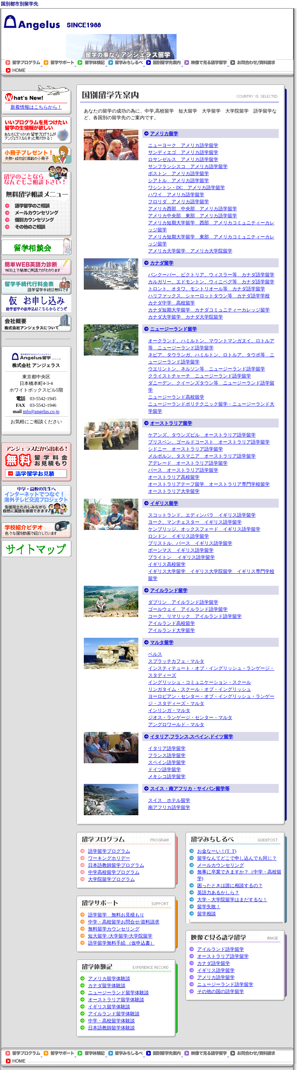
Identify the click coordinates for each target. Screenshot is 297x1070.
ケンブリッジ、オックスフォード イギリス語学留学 (204, 529)
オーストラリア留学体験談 (116, 999)
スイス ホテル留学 (169, 800)
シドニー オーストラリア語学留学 (185, 449)
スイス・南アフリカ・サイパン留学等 (190, 788)
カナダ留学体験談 (107, 985)
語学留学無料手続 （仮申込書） (121, 943)
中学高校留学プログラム (114, 872)
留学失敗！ (209, 906)
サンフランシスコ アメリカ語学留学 (188, 166)
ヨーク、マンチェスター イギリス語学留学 (195, 522)
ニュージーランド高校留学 (176, 397)
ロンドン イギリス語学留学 (178, 536)
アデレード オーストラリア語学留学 (188, 463)
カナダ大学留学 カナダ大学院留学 (185, 317)
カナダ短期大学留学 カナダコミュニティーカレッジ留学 (209, 310)
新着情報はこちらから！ (36, 107)
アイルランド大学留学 (171, 630)
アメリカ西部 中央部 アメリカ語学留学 (192, 208)
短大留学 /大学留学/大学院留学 (120, 936)
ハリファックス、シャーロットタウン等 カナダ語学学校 (209, 296)
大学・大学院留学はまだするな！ (232, 899)
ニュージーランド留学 (173, 329)
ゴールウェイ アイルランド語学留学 (188, 609)
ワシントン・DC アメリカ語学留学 (186, 187)
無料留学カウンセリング (114, 929)
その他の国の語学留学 (220, 991)
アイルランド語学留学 (220, 949)
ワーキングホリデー (109, 858)
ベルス (155, 654)
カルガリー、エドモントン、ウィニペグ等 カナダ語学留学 (211, 281)
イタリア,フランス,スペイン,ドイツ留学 (191, 736)
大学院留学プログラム (111, 879)
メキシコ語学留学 (167, 776)
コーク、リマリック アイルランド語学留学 (195, 616)
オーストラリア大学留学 (174, 491)
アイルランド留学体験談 (114, 1013)
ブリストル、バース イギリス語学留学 (190, 543)
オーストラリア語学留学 (223, 956)
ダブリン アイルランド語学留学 (183, 602)
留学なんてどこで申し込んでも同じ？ (237, 858)
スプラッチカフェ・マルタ (176, 661)
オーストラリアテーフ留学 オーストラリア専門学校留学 (209, 484)
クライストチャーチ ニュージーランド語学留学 (199, 376)
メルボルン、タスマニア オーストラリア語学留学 (202, 456)
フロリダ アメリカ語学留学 (178, 201)
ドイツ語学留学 (164, 769)
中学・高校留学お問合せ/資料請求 (123, 922)
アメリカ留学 (164, 133)
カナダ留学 (161, 263)
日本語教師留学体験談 (111, 1028)
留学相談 (206, 913)
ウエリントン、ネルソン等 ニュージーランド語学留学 (206, 369)
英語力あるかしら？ (218, 892)
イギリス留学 (164, 503)
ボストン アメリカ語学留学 (178, 173)
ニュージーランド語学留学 (225, 984)
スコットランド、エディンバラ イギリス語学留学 (202, 515)
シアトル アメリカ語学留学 (178, 180)
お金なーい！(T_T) (217, 851)
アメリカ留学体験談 (109, 978)
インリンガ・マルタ (169, 710)
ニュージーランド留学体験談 (118, 992)
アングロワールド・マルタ (176, 724)
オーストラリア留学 (171, 423)
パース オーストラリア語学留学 (183, 470)
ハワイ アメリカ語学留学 (176, 194)
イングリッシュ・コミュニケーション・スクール (199, 682)
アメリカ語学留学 (216, 977)
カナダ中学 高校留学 (171, 303)
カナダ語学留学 (213, 963)
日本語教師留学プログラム (116, 865)
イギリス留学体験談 (109, 1006)
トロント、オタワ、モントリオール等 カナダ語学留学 (206, 289)
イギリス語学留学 (216, 970)
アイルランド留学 (168, 590)
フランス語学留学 (167, 755)
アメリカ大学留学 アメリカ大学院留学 (190, 251)
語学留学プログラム (109, 851)
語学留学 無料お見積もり (116, 915)
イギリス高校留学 (167, 564)
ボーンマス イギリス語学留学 (181, 550)
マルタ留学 (161, 642)
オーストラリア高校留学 (174, 477)
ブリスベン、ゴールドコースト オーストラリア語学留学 (209, 442)
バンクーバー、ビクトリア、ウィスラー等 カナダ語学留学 (211, 274)
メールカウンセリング (220, 865)
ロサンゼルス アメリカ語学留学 (183, 159)
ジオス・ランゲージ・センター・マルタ (190, 717)
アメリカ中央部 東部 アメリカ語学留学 (192, 215)
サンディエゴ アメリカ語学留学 (183, 152)
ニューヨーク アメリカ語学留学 (183, 145)
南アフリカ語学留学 (169, 807)
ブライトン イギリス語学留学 (181, 557)
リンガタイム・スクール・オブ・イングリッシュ (199, 689)
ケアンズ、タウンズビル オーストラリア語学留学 (202, 435)
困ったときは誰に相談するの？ (230, 885)
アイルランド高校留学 (171, 623)
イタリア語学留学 (167, 748)
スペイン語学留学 (167, 762)
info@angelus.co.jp (41, 411)
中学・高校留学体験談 (111, 1020)
